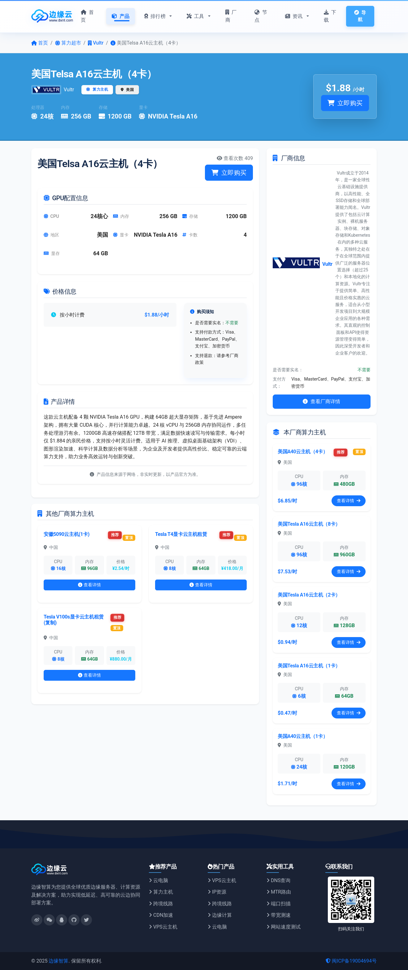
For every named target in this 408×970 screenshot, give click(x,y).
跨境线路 (161, 904)
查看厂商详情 (321, 401)
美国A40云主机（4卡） (303, 452)
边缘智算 (58, 961)
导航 (360, 16)
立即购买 (345, 103)
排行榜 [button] (155, 16)
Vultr (69, 90)
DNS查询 (278, 880)
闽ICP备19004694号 (351, 961)
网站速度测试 (284, 927)
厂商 (231, 16)
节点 (260, 16)
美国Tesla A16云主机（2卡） (309, 595)
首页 (87, 16)
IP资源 (217, 892)
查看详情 (89, 584)
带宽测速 (279, 915)
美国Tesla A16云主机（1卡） (309, 666)
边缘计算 (220, 915)
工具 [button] (196, 16)
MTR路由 (279, 892)
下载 (330, 16)
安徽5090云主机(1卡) (66, 534)
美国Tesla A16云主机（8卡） (309, 524)
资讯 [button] (294, 16)
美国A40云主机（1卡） (303, 736)
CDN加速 (161, 915)
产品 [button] (120, 16)
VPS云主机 (163, 927)
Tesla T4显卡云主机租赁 (181, 534)
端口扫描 (279, 904)
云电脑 (158, 880)
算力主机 (161, 892)
